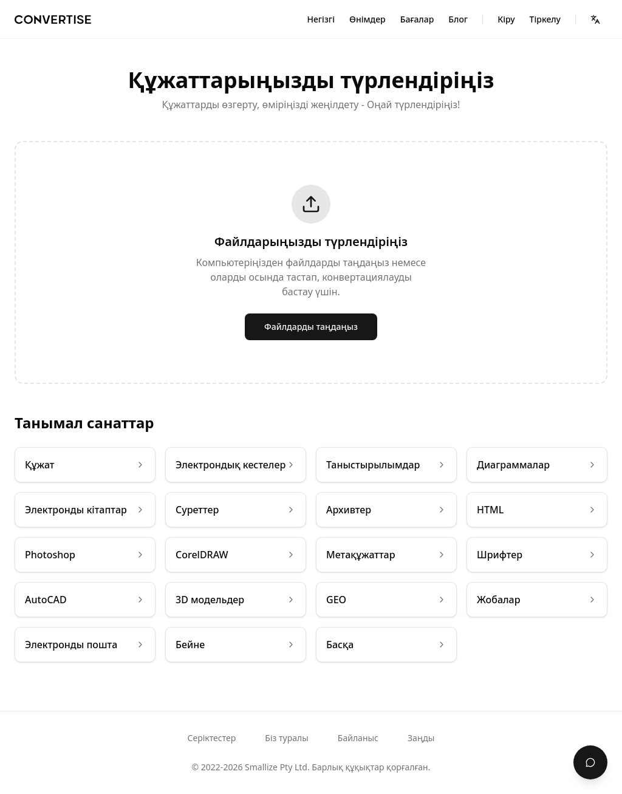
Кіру (505, 19)
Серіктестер (212, 738)
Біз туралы (286, 738)
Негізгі (321, 19)
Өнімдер (367, 19)
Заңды (421, 738)
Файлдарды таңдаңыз (311, 326)
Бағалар (417, 19)
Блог (458, 19)
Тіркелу (545, 19)
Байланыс (358, 738)
